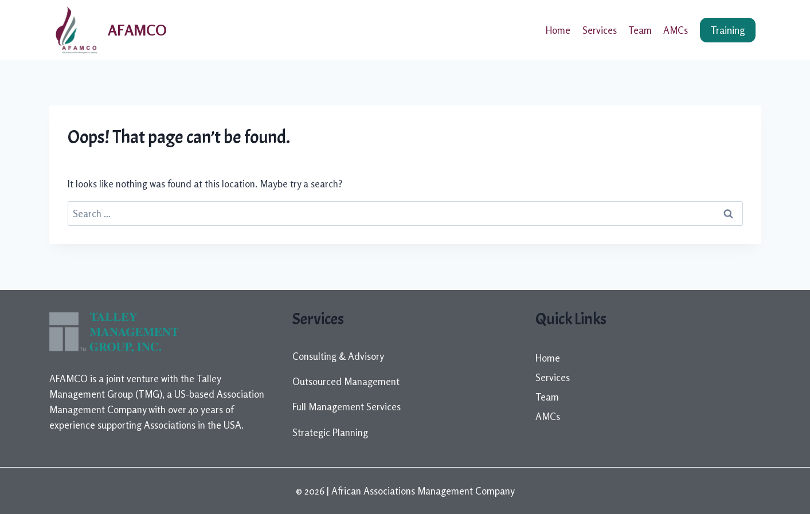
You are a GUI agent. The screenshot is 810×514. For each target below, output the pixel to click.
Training (727, 29)
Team (640, 30)
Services (599, 30)
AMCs (675, 30)
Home (558, 30)
